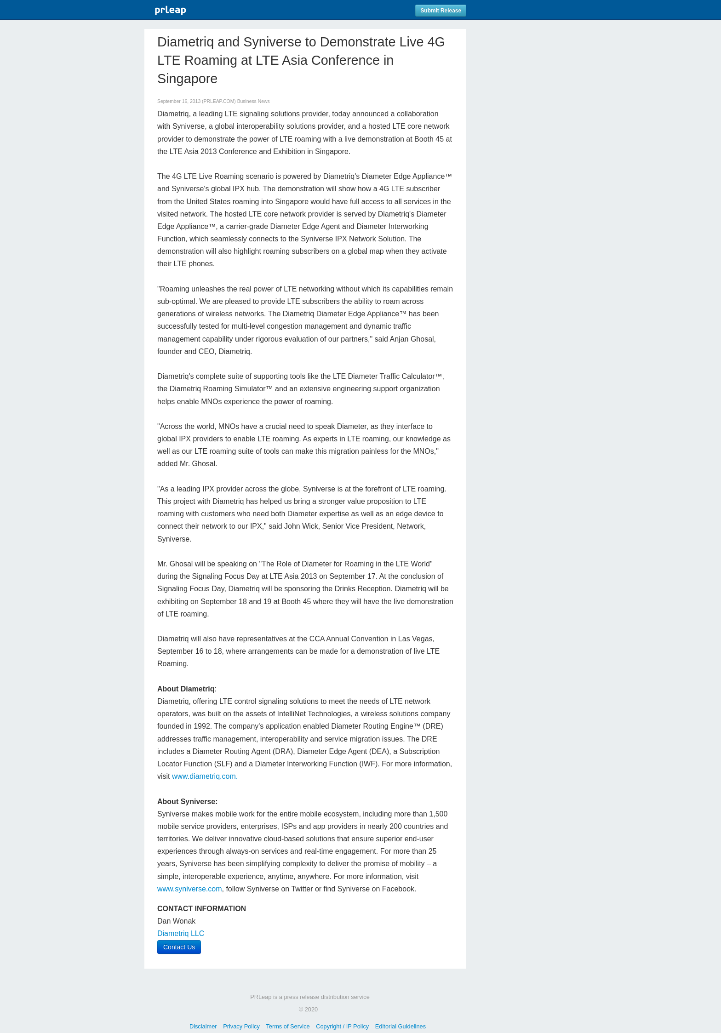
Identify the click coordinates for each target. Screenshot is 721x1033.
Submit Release (440, 10)
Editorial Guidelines (400, 1026)
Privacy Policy (241, 1026)
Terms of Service (287, 1026)
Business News (253, 101)
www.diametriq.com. (205, 776)
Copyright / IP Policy (342, 1026)
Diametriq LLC (180, 933)
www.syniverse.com (189, 889)
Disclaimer (203, 1026)
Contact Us (179, 947)
